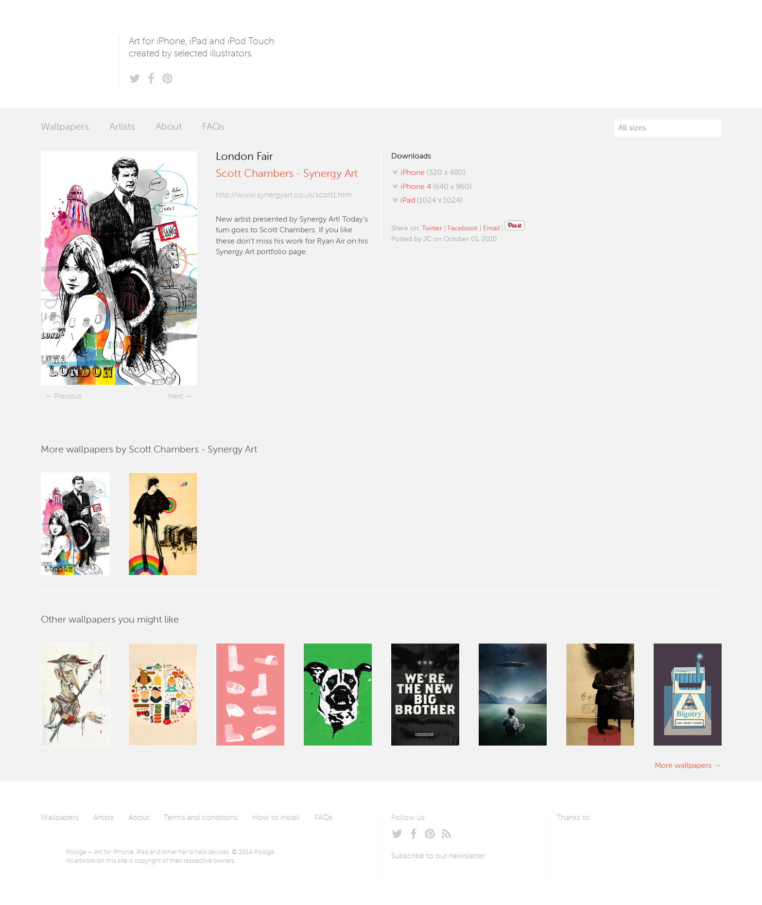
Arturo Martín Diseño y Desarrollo (607, 841)
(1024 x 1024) (431, 201)
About (169, 127)
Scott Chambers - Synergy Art (287, 174)
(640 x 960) (435, 187)
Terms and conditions (201, 818)
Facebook (463, 228)
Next (175, 396)
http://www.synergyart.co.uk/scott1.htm (284, 195)
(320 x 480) (432, 173)
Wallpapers (65, 127)
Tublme (647, 841)
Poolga (80, 54)
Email (491, 228)
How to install (276, 818)
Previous (67, 396)
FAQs (213, 127)
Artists (122, 127)
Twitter (432, 228)
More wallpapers (683, 766)
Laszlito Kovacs (573, 841)
